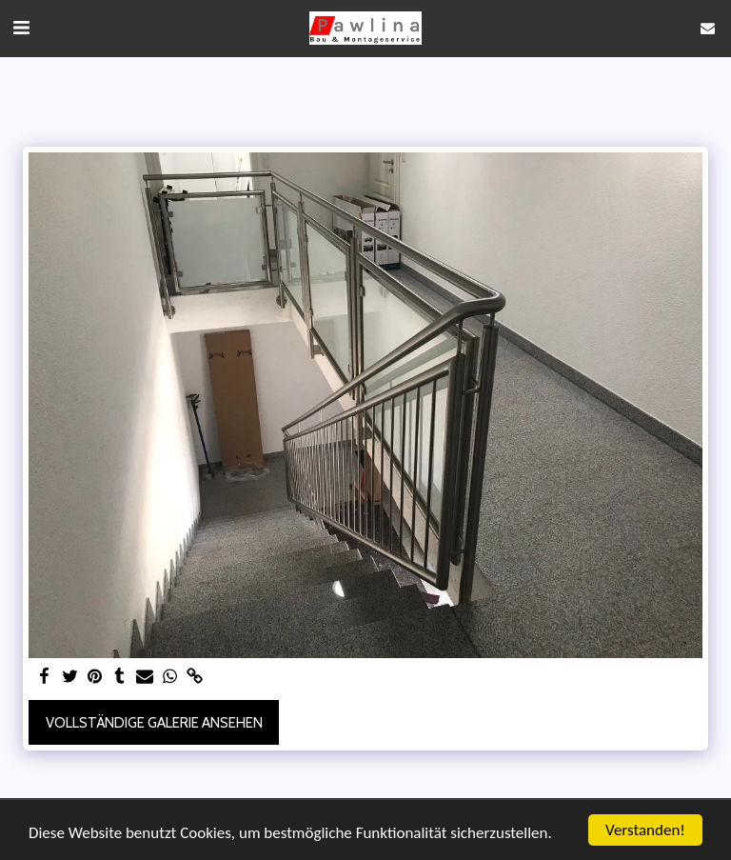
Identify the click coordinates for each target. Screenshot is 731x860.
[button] (21, 28)
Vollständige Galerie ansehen (154, 722)
